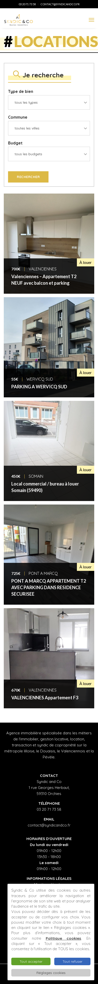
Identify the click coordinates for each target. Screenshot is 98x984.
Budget (15, 142)
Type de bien (20, 91)
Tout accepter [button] (31, 961)
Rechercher (28, 177)
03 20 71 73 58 (27, 4)
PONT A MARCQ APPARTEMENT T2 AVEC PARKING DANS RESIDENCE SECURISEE (48, 587)
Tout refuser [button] (72, 961)
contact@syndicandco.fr (60, 4)
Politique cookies (63, 938)
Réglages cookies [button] (51, 972)
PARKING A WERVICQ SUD (39, 386)
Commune (17, 117)
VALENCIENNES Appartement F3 (44, 697)
